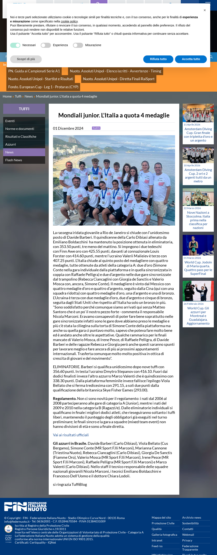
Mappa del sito (161, 503)
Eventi (10, 106)
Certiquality (38, 528)
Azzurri (10, 130)
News (9, 137)
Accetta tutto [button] (191, 59)
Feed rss (157, 531)
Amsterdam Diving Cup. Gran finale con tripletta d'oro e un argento (198, 120)
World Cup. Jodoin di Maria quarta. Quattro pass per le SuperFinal (198, 253)
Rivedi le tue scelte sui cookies (194, 541)
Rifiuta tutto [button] (158, 59)
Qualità (156, 514)
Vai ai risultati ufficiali (71, 420)
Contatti (187, 514)
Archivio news (191, 503)
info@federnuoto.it (16, 507)
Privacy (187, 525)
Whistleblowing (162, 540)
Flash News (13, 145)
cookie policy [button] (69, 21)
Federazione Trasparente (190, 533)
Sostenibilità (190, 508)
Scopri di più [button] (26, 59)
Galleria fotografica (164, 520)
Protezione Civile (163, 508)
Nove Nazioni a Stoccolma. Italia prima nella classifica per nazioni (198, 205)
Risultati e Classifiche (20, 122)
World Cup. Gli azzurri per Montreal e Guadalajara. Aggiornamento (198, 301)
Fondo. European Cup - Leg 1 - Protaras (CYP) (105, 74)
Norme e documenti (19, 114)
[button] (204, 10)
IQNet (52, 528)
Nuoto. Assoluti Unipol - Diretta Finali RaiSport (37, 74)
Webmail (188, 520)
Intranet (157, 525)
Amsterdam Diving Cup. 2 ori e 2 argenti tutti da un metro (198, 161)
